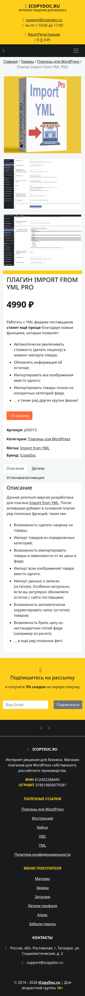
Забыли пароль (42, 923)
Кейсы (42, 827)
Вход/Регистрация (44, 34)
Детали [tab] (38, 468)
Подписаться (68, 704)
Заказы (42, 887)
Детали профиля (42, 905)
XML (42, 836)
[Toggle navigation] (76, 50)
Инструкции (42, 818)
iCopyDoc (28, 455)
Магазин (42, 878)
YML (42, 845)
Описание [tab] (15, 468)
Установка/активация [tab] (25, 477)
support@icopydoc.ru (44, 19)
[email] (25, 704)
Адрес (42, 914)
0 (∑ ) (42, 39)
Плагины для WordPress (49, 438)
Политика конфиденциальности (42, 854)
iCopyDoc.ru (42, 7)
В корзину (19, 415)
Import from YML (34, 448)
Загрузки (42, 896)
